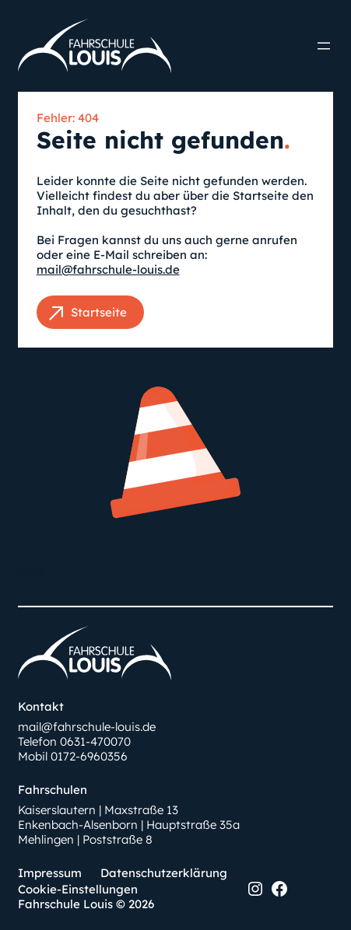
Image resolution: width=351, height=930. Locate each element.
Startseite (99, 312)
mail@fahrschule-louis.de (108, 269)
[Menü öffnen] (323, 46)
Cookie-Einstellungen (78, 889)
